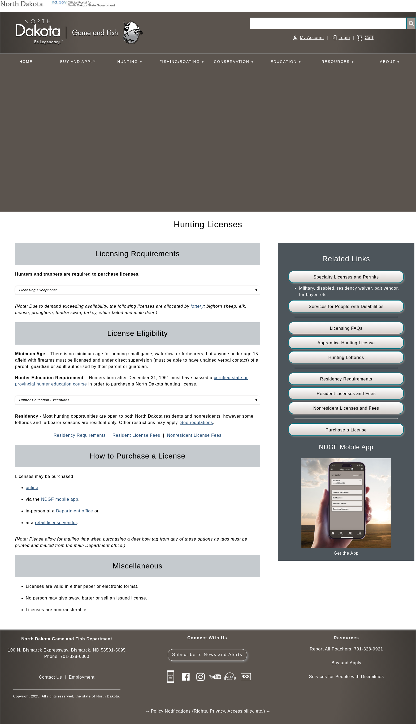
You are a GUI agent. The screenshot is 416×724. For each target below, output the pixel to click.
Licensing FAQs (346, 328)
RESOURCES (338, 61)
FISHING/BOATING (182, 61)
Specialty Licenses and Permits (346, 277)
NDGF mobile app (59, 499)
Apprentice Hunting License (346, 343)
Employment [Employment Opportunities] (82, 677)
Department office (74, 511)
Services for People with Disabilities (346, 306)
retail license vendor (56, 522)
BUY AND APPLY (78, 61)
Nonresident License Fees (194, 435)
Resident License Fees (136, 435)
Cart (369, 37)
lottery (197, 306)
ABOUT (390, 61)
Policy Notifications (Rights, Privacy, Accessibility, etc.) (208, 711)
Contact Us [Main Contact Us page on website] (50, 677)
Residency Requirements (80, 435)
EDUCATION (285, 61)
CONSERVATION (234, 61)
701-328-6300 (74, 656)
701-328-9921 (368, 649)
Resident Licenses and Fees (346, 393)
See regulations (196, 422)
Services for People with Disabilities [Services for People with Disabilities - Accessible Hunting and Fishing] (346, 676)
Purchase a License (346, 430)
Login (344, 37)
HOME (26, 61)
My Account (312, 37)
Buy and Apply (346, 663)
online (32, 487)
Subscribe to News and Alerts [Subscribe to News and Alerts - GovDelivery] (207, 654)
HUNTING (130, 61)
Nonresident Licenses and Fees (346, 408)
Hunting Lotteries (346, 357)
